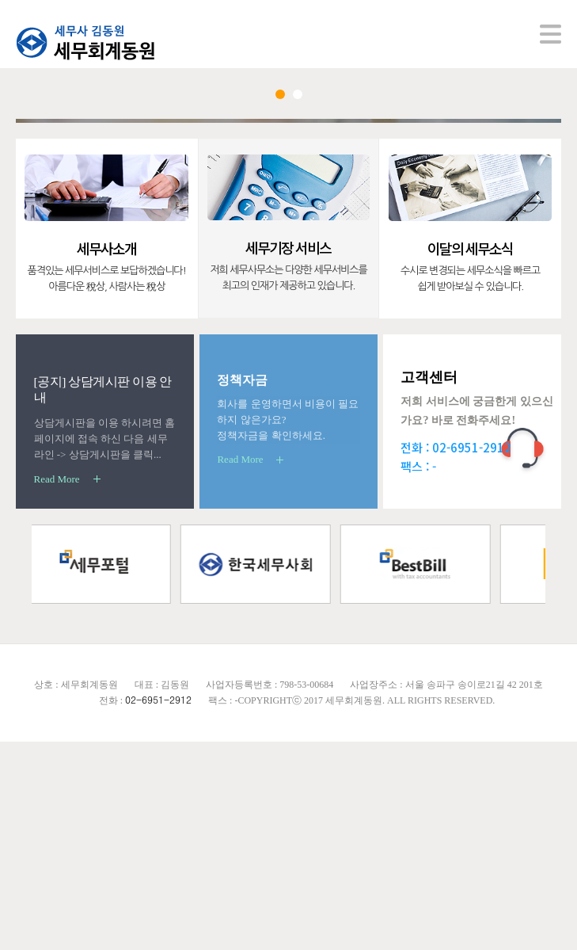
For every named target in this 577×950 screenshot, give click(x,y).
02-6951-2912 (471, 655)
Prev (59, 225)
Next (517, 225)
